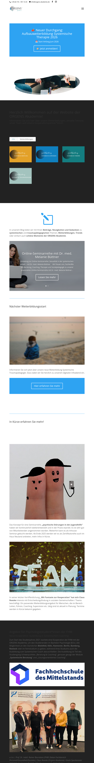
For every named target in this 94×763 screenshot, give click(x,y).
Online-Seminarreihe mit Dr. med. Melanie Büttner (47, 255)
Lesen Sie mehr (47, 277)
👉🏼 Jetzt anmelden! (47, 48)
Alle (13, 139)
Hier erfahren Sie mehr (47, 386)
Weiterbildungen (26, 139)
